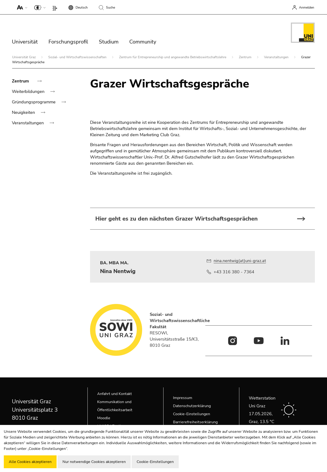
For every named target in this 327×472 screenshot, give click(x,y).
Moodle (103, 418)
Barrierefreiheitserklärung (195, 422)
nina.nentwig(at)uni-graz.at (240, 261)
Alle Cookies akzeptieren (30, 461)
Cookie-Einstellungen (191, 414)
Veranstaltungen (276, 57)
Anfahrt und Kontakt (114, 393)
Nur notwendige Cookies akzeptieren (94, 461)
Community (142, 41)
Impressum (182, 397)
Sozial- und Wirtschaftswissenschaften (77, 57)
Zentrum (245, 57)
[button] (21, 7)
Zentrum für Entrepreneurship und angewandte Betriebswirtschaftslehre (173, 57)
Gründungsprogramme (34, 102)
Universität (25, 41)
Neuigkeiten (24, 112)
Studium (109, 41)
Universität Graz (24, 57)
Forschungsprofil (68, 41)
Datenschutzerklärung (192, 406)
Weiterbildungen (29, 91)
